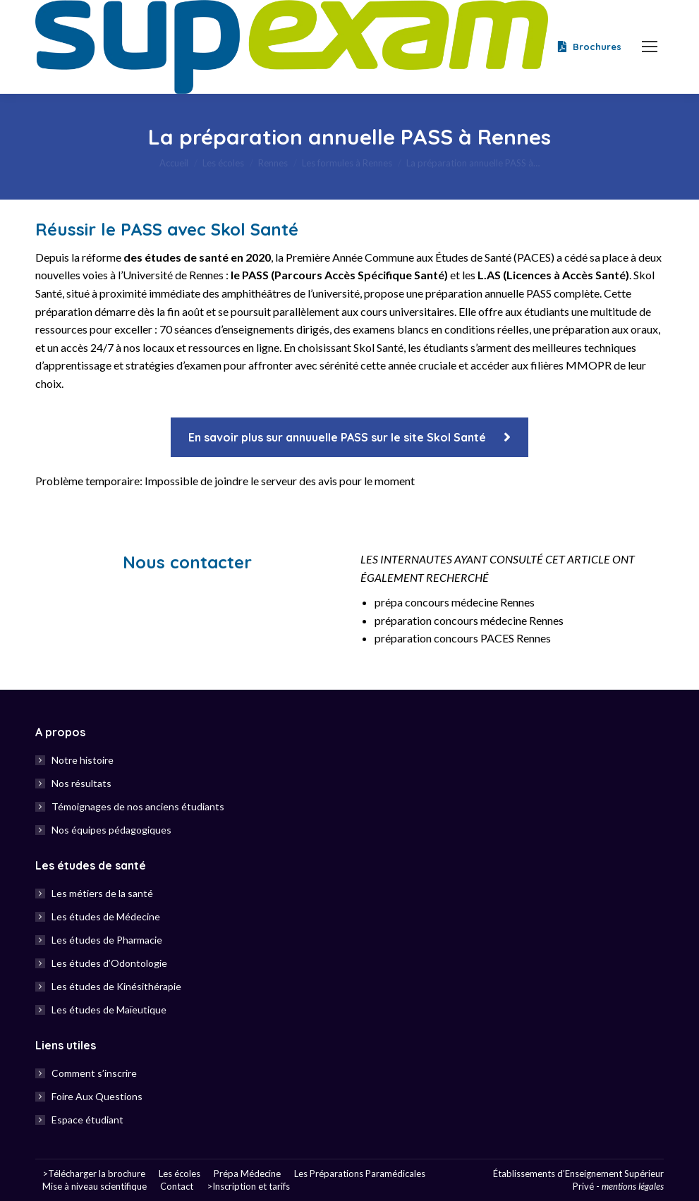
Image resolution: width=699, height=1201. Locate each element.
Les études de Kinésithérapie (116, 986)
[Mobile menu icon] (650, 46)
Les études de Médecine (105, 916)
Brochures (588, 47)
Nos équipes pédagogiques (111, 830)
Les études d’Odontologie (109, 963)
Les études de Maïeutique (108, 1010)
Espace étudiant (87, 1120)
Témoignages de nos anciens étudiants (137, 806)
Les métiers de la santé (102, 893)
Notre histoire (82, 760)
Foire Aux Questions (96, 1096)
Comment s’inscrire (94, 1073)
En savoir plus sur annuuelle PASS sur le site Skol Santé (349, 437)
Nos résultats (81, 783)
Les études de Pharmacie (106, 940)
